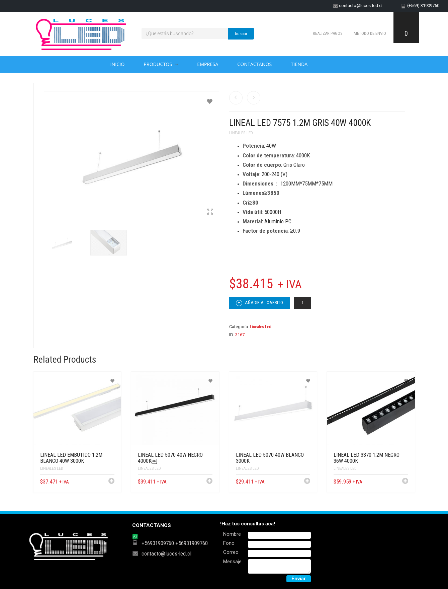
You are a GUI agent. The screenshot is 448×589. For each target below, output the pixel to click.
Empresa (207, 64)
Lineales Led (241, 132)
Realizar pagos (328, 33)
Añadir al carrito (259, 303)
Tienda (299, 64)
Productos (158, 64)
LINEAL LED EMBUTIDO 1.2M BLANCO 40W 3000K (71, 458)
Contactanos (254, 64)
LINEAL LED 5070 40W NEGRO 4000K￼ (170, 458)
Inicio (117, 64)
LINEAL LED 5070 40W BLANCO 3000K (270, 458)
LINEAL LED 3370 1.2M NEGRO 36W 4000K (366, 458)
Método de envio (370, 33)
